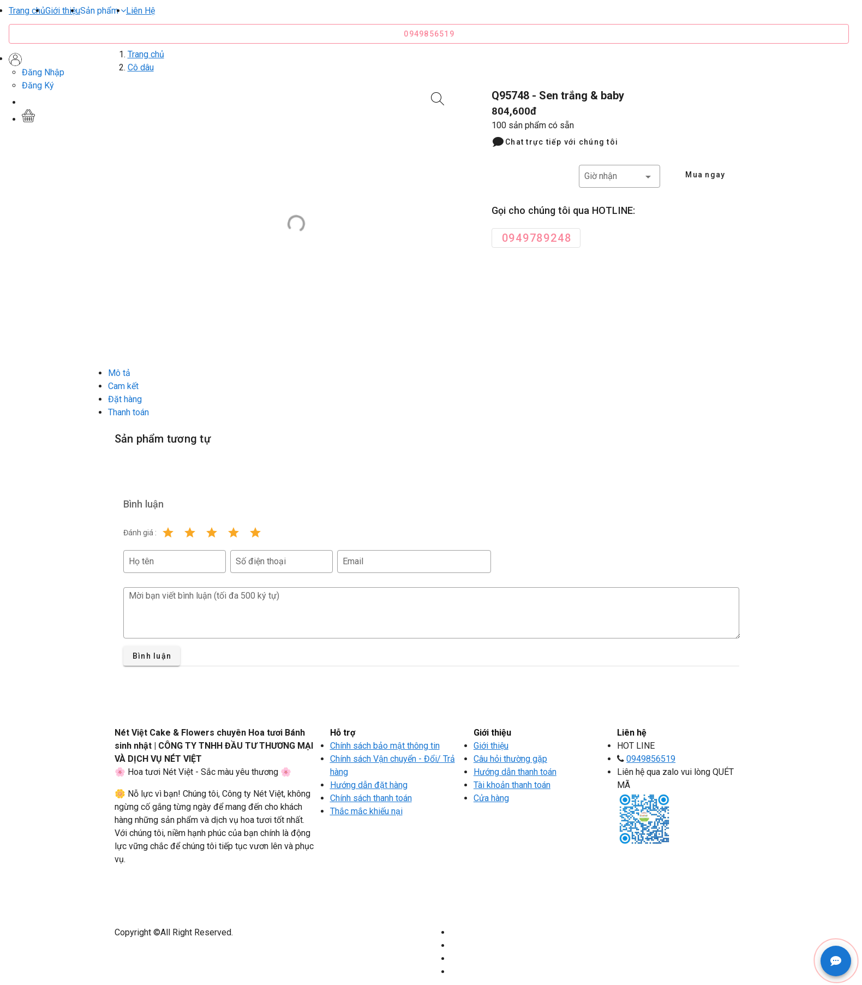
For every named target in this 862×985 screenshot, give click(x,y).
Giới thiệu (62, 10)
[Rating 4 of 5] (233, 533)
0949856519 (650, 759)
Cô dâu (141, 67)
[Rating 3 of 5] (212, 533)
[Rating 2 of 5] (190, 533)
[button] (103, 10)
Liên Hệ (140, 10)
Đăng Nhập (43, 72)
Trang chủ (27, 10)
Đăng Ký (38, 85)
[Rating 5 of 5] (255, 533)
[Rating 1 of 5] (168, 533)
